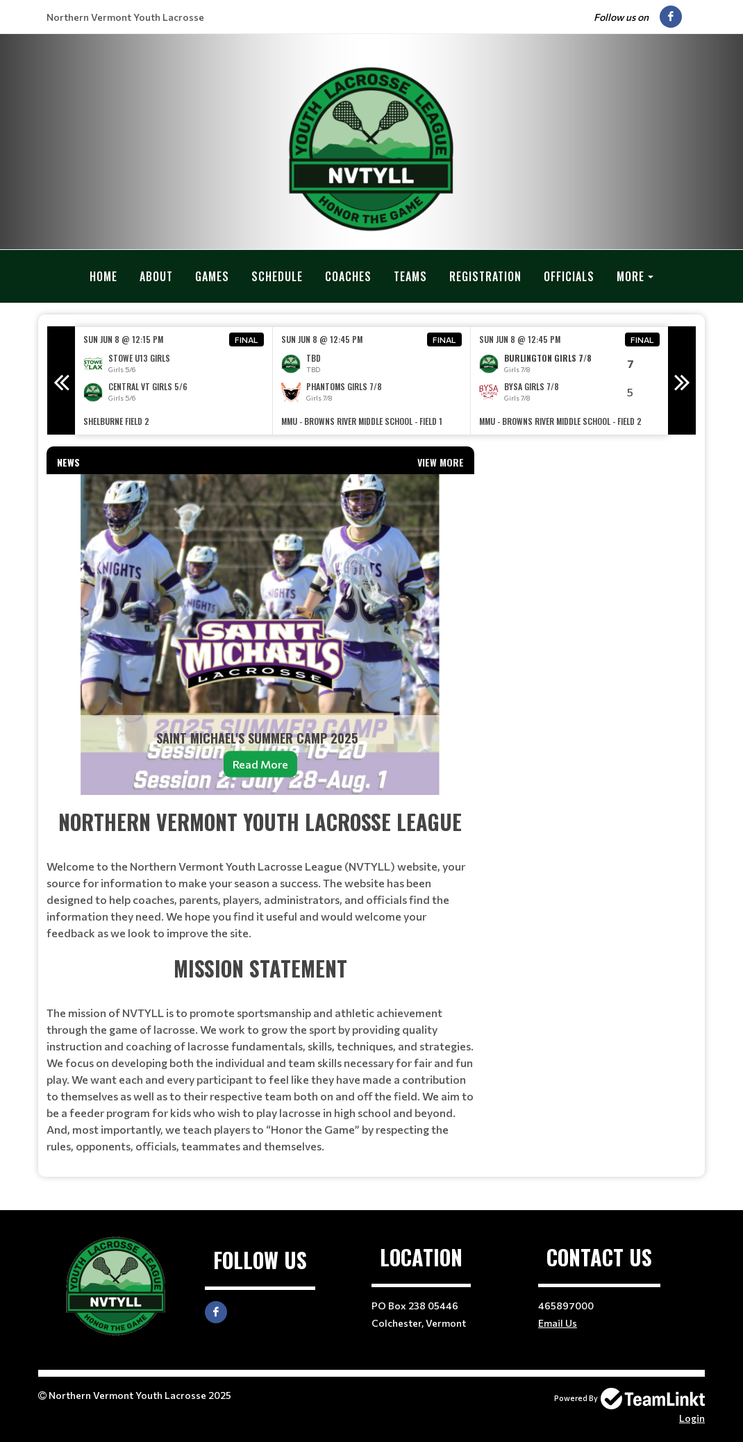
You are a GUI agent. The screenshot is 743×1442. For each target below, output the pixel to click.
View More (440, 461)
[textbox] (260, 979)
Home (103, 276)
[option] (174, 380)
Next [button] (682, 380)
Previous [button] (61, 380)
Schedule (277, 276)
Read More (260, 763)
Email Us (557, 1322)
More (630, 276)
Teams (410, 276)
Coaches (348, 276)
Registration (485, 276)
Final (246, 339)
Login (692, 1417)
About (156, 276)
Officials (569, 276)
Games (212, 276)
